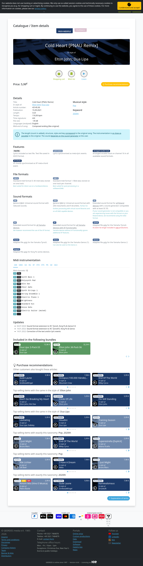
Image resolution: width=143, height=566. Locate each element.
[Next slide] (129, 356)
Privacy (4, 545)
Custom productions (81, 536)
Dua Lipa (45, 104)
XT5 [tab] (42, 265)
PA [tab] (47, 265)
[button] (64, 30)
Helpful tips (77, 547)
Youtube (115, 533)
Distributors (6, 556)
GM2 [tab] (21, 265)
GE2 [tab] (56, 265)
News (75, 550)
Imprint (4, 537)
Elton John (36, 104)
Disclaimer (5, 542)
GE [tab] (51, 265)
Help (75, 539)
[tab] (67, 387)
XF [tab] (34, 265)
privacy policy (40, 8)
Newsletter (116, 543)
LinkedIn (115, 537)
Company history (8, 548)
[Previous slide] (126, 356)
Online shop (78, 533)
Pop (74, 105)
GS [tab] (25, 265)
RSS (113, 540)
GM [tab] (15, 265)
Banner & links (7, 553)
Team (3, 550)
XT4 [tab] (37, 265)
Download (77, 541)
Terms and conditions (10, 539)
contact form (48, 539)
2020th (76, 113)
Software (76, 544)
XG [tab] (30, 265)
